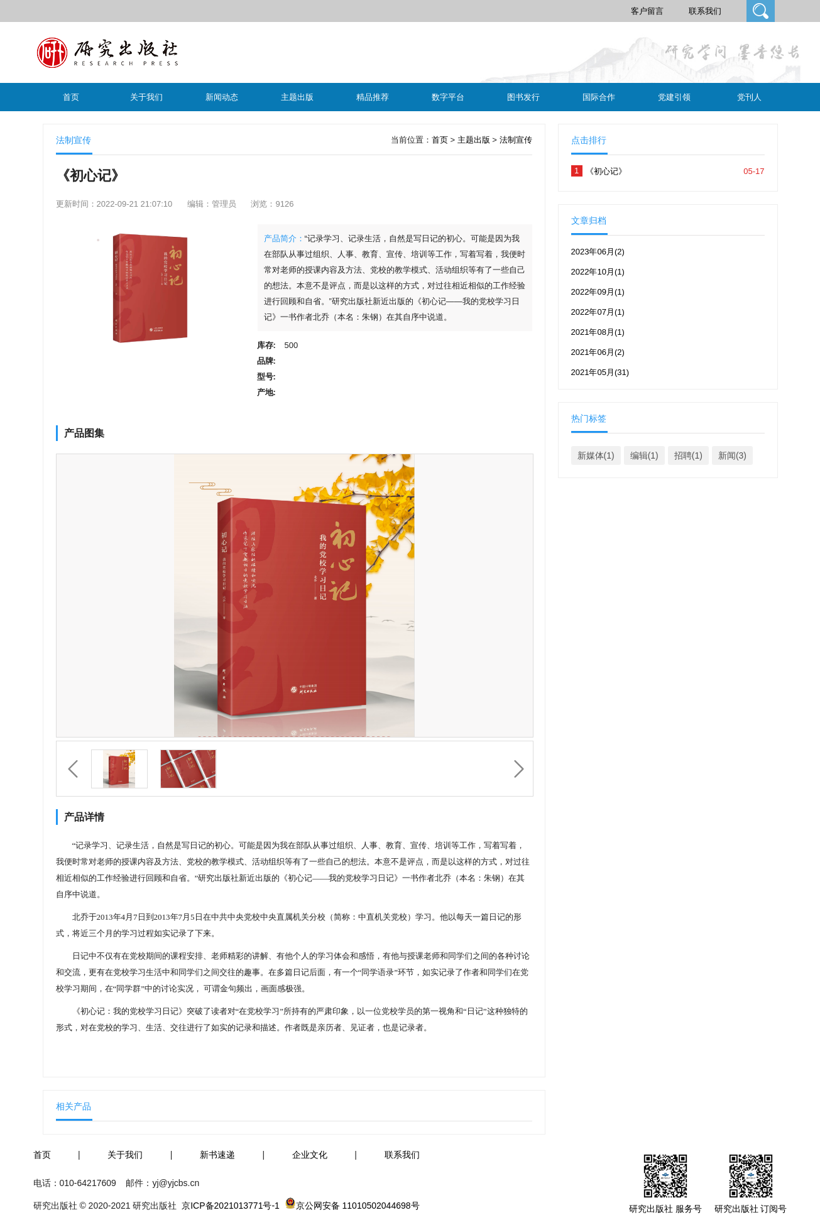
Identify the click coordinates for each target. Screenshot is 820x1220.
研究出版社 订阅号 (750, 1209)
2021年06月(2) (598, 352)
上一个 (73, 769)
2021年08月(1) (598, 332)
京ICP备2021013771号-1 (231, 1206)
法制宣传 (516, 139)
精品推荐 (372, 97)
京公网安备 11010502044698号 (358, 1206)
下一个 (519, 769)
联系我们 (705, 11)
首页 (71, 97)
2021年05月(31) (600, 372)
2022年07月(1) (598, 312)
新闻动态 (221, 97)
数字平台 (448, 97)
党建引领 (674, 97)
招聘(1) (688, 455)
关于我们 (146, 97)
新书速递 (217, 1155)
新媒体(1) (596, 455)
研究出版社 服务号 (665, 1209)
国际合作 (598, 97)
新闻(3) (732, 455)
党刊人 (749, 97)
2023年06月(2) (598, 251)
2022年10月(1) (598, 271)
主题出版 (297, 97)
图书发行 (523, 97)
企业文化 (309, 1155)
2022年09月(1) (598, 292)
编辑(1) (644, 455)
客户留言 (647, 11)
